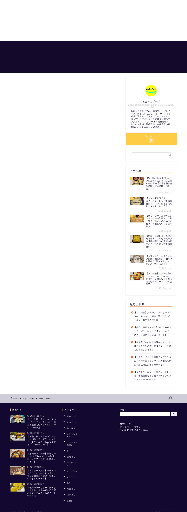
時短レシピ (69, 420)
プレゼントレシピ (72, 447)
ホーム (78, 45)
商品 (66, 460)
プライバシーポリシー (131, 427)
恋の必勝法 (119, 45)
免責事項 (38, 508)
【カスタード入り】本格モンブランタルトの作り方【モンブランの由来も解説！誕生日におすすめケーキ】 (152, 361)
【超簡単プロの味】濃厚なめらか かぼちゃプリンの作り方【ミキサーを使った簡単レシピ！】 (152, 346)
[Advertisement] (87, 20)
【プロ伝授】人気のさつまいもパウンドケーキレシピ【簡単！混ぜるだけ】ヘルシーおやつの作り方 (152, 316)
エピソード (69, 456)
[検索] (174, 414)
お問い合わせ (127, 424)
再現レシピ (69, 465)
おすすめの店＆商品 (164, 45)
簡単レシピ (69, 415)
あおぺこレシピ (98, 45)
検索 (122, 410)
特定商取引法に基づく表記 (134, 430)
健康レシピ (69, 442)
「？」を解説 (139, 45)
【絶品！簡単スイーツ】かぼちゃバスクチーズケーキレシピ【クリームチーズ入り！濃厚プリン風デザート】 (152, 331)
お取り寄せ (69, 469)
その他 (67, 474)
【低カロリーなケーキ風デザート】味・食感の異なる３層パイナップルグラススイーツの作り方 (152, 376)
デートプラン (70, 452)
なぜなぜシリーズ (72, 429)
